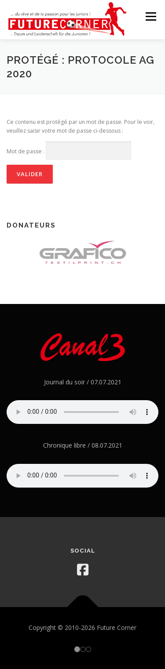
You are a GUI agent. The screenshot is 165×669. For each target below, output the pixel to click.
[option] (82, 252)
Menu (150, 16)
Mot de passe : (69, 150)
